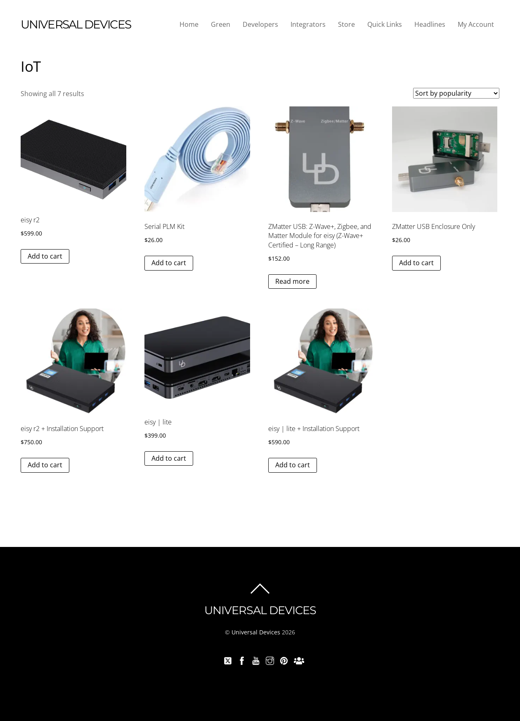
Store (346, 24)
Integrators (308, 24)
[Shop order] (456, 93)
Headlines (429, 24)
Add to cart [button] (45, 256)
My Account (476, 24)
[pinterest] (284, 659)
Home (189, 24)
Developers (260, 24)
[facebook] (242, 659)
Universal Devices (256, 632)
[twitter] (228, 659)
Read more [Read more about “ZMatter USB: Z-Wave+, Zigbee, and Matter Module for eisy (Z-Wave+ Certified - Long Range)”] (292, 281)
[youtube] (256, 659)
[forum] (298, 659)
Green (220, 24)
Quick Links (384, 24)
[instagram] (270, 659)
